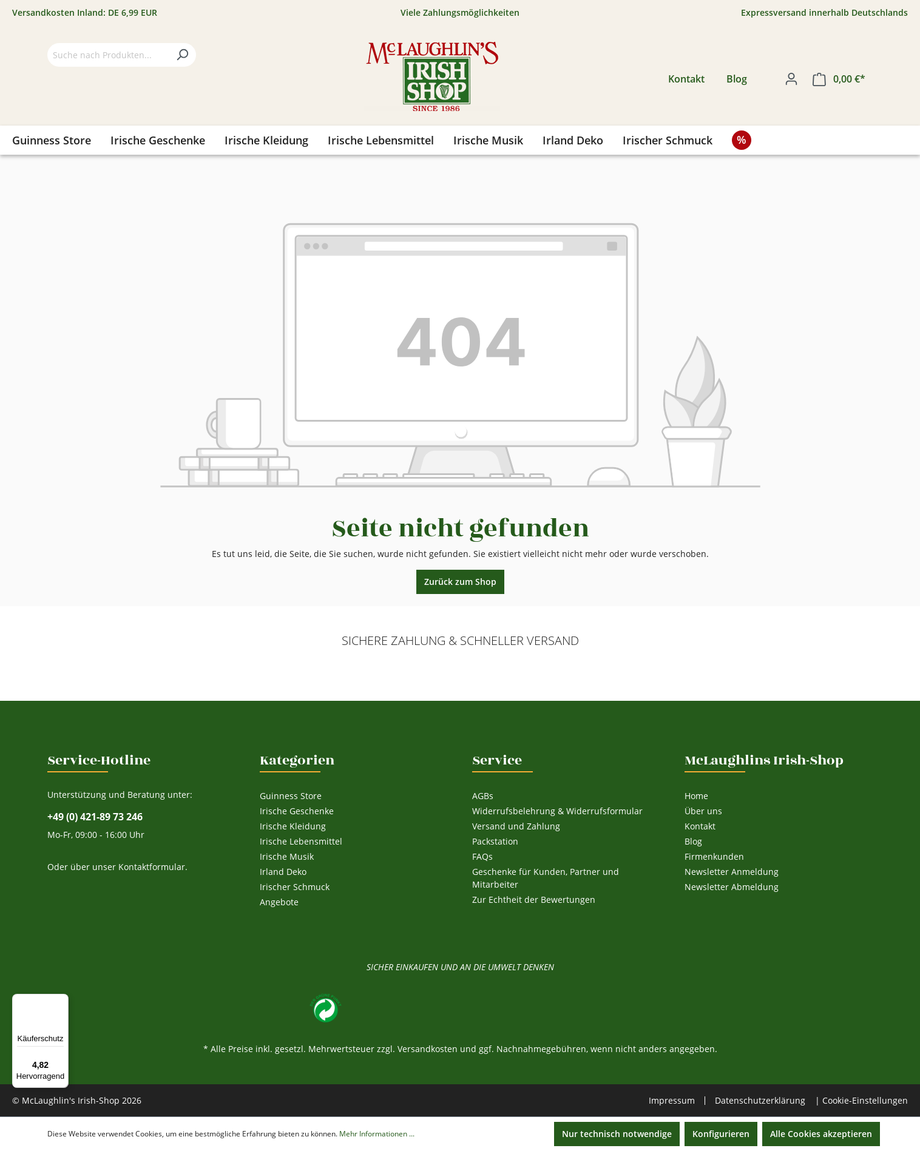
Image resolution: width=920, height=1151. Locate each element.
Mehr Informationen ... (376, 1134)
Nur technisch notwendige (617, 1133)
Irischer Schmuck (295, 887)
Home (696, 796)
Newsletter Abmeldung (732, 887)
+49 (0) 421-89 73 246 (95, 817)
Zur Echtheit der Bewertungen (533, 899)
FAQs (482, 856)
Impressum (672, 1100)
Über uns (703, 811)
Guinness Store (291, 796)
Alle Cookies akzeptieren (821, 1133)
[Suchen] (182, 55)
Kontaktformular (151, 867)
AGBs (482, 796)
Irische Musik (287, 856)
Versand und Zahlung (516, 826)
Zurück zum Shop (460, 581)
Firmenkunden (714, 856)
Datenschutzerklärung (760, 1100)
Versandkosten (427, 1049)
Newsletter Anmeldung (732, 871)
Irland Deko (283, 871)
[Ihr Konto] (791, 78)
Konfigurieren (720, 1133)
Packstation (495, 841)
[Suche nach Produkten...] (108, 55)
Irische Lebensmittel (301, 841)
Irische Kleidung (293, 826)
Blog (736, 79)
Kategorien (297, 760)
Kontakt (686, 79)
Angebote (279, 902)
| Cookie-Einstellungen (861, 1100)
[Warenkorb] (839, 79)
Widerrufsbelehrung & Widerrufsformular (557, 811)
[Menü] (61, 1001)
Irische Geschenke (297, 811)
